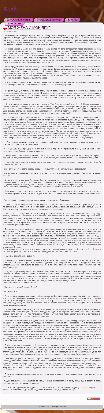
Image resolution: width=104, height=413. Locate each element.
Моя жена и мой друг (29, 28)
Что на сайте (14, 24)
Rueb (10, 9)
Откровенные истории (49, 20)
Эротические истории (18, 20)
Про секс (72, 20)
